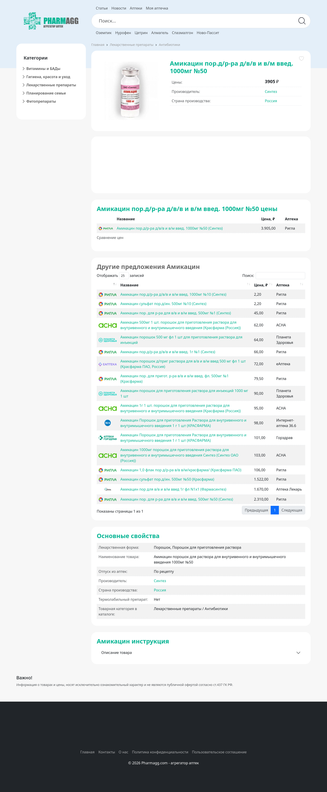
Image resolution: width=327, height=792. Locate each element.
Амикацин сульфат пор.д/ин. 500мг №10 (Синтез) (163, 303)
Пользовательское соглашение (219, 752)
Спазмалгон (182, 32)
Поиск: (273, 275)
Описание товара (116, 652)
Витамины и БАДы (43, 68)
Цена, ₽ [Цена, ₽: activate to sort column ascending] (261, 285)
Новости (118, 8)
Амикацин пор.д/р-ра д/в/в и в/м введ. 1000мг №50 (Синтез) (170, 228)
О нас (123, 752)
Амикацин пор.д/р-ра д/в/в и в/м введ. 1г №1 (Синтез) (167, 351)
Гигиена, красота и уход (48, 76)
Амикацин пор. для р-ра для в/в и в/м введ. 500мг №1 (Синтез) (175, 312)
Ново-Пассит (208, 32)
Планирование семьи (46, 93)
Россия (271, 100)
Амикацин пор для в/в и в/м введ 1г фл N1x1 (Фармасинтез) (173, 489)
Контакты (106, 752)
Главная (97, 44)
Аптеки (136, 8)
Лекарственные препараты (51, 84)
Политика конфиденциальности (160, 752)
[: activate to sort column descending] (108, 285)
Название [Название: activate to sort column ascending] (129, 285)
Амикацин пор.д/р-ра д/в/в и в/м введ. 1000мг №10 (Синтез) (173, 294)
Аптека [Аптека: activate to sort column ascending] (283, 285)
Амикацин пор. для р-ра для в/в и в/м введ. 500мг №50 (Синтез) (176, 499)
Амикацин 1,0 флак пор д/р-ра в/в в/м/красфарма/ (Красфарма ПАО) (180, 469)
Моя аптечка (157, 8)
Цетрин (141, 32)
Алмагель (159, 32)
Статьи (102, 8)
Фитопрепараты (41, 101)
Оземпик (103, 32)
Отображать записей (120, 275)
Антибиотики (169, 44)
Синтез (271, 91)
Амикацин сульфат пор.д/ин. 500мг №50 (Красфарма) (167, 479)
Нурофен (123, 32)
